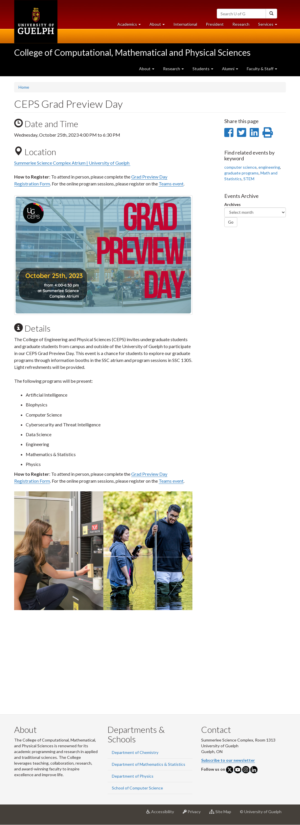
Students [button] (202, 68)
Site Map (222, 814)
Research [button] (173, 68)
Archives (232, 204)
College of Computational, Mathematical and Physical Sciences (132, 52)
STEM (248, 178)
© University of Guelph (261, 811)
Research (243, 25)
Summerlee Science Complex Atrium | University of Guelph (72, 163)
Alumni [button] (230, 68)
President (215, 24)
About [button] (159, 25)
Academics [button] (131, 25)
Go (231, 222)
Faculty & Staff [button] (262, 68)
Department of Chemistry (135, 752)
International (185, 24)
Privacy (194, 814)
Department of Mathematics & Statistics (148, 764)
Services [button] (270, 25)
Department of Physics (132, 776)
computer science (240, 167)
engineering (269, 167)
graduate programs (241, 172)
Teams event (171, 183)
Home (23, 87)
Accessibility (162, 814)
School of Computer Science (137, 787)
